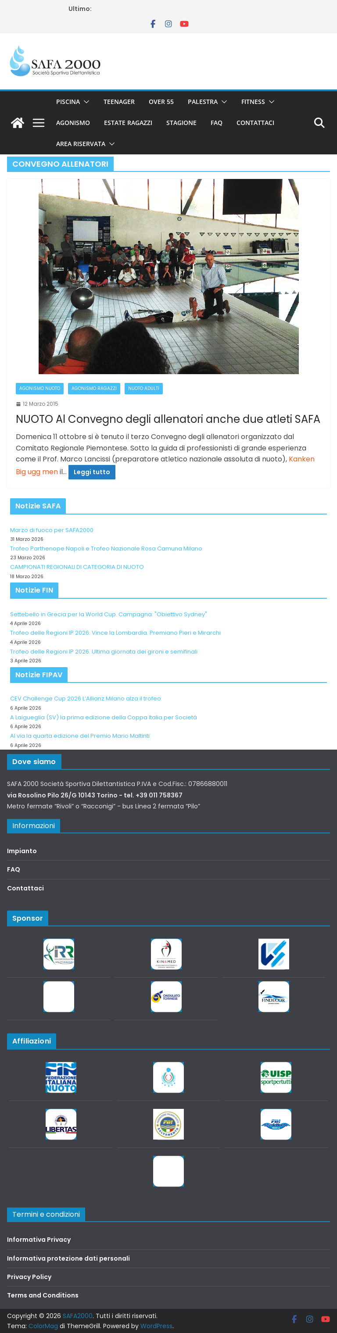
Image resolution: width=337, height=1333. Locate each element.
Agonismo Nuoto (39, 388)
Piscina (68, 101)
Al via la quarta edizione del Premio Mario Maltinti (80, 736)
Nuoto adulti (143, 388)
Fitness (253, 101)
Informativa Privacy (39, 1239)
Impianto (22, 851)
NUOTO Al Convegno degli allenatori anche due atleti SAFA (168, 419)
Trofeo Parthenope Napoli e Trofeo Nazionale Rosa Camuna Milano (106, 548)
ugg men (43, 472)
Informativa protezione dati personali (68, 1258)
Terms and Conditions (43, 1295)
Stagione (181, 122)
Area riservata (80, 143)
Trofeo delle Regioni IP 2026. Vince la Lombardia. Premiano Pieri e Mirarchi (115, 633)
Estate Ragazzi (128, 122)
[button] (85, 102)
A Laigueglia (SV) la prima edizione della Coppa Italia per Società (103, 717)
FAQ (216, 122)
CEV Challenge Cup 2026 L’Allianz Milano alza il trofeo (85, 698)
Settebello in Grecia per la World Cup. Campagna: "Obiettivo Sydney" (108, 614)
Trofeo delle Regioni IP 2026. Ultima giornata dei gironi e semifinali (103, 651)
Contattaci (255, 122)
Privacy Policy (29, 1276)
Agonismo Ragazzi (94, 388)
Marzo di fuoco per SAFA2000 (51, 530)
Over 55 (161, 101)
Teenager (119, 101)
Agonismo (73, 122)
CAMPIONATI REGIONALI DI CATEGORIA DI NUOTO (77, 567)
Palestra (203, 101)
